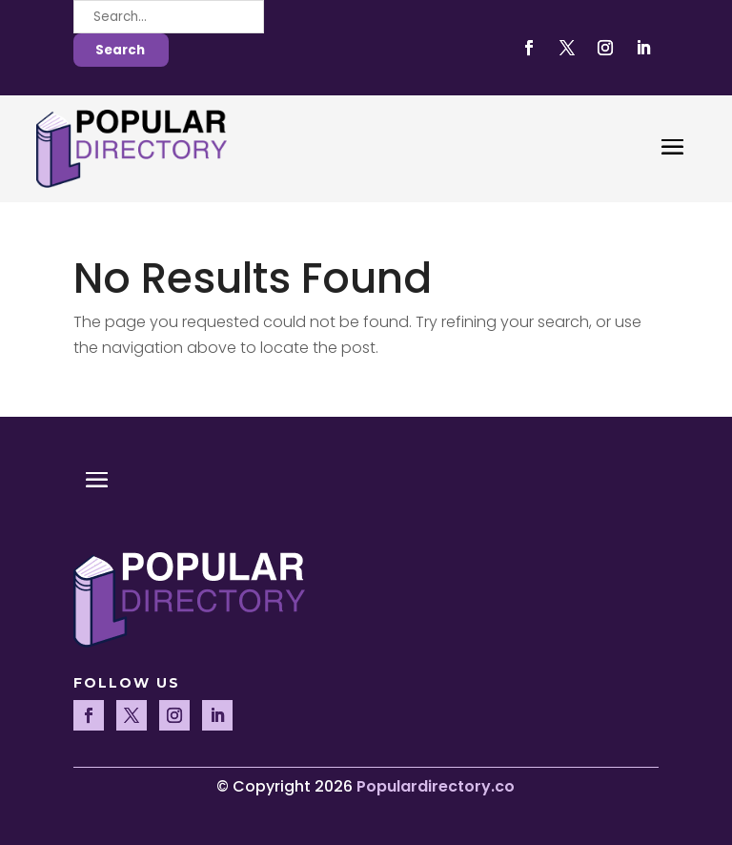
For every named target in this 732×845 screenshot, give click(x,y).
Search (120, 50)
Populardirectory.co (435, 786)
